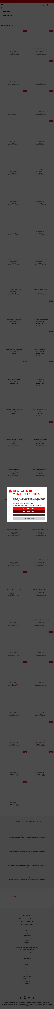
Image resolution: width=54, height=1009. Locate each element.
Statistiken (31, 505)
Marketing (38, 505)
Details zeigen (29, 518)
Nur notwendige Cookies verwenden (29, 515)
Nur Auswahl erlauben (29, 511)
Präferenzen (24, 505)
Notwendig (16, 505)
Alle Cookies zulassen (29, 508)
